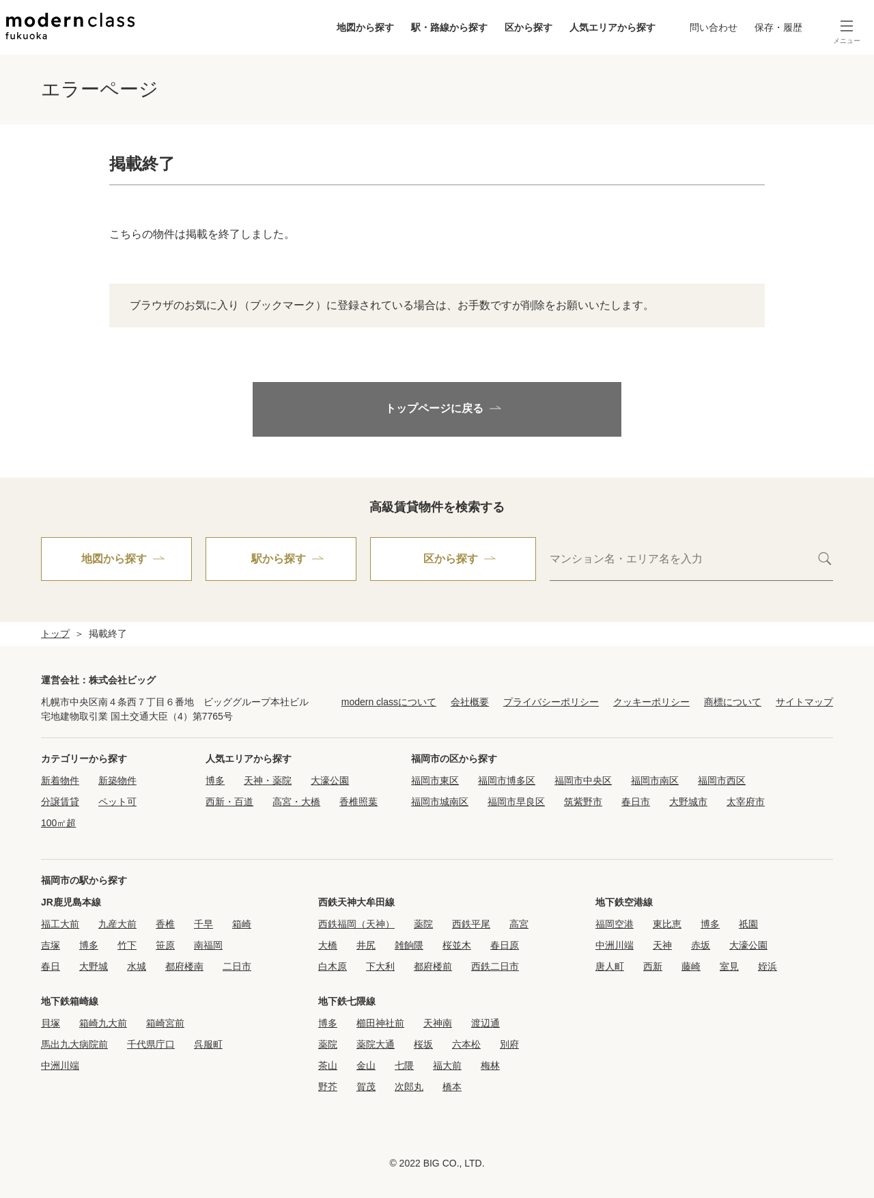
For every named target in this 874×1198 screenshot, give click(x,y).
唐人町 (609, 966)
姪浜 (767, 966)
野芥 (327, 1086)
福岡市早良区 (516, 801)
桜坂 (423, 1044)
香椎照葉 (358, 801)
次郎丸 (409, 1086)
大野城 (93, 966)
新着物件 (60, 780)
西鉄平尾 (471, 923)
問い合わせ (713, 27)
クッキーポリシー (651, 701)
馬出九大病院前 (74, 1044)
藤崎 (691, 966)
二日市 (237, 966)
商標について (732, 701)
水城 (136, 966)
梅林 (490, 1065)
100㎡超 (58, 822)
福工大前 (60, 923)
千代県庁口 (151, 1044)
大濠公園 (330, 780)
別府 (509, 1044)
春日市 (635, 801)
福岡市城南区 (439, 801)
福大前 (447, 1065)
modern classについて (388, 701)
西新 (652, 966)
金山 (366, 1065)
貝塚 (50, 1023)
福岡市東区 (435, 780)
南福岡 (208, 945)
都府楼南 (184, 966)
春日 (50, 966)
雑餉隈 (409, 945)
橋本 (452, 1086)
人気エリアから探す (612, 27)
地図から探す (365, 27)
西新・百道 (229, 801)
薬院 (423, 923)
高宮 (518, 923)
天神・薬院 (268, 780)
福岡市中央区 (583, 780)
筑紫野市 (583, 801)
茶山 (327, 1065)
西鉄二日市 (495, 966)
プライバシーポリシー (551, 701)
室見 (729, 966)
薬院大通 (375, 1044)
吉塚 (50, 945)
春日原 (504, 945)
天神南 (437, 1023)
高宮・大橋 (296, 801)
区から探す (528, 27)
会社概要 (470, 701)
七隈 (404, 1065)
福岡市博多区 (506, 780)
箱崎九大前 (103, 1023)
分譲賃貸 (60, 801)
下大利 (380, 966)
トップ (55, 633)
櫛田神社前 (380, 1023)
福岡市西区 (722, 780)
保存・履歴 (778, 27)
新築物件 (117, 780)
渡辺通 (485, 1023)
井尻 (366, 945)
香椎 (165, 923)
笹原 (165, 945)
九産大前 (117, 923)
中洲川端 (614, 945)
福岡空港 (614, 923)
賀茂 (366, 1086)
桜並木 (456, 945)
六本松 (466, 1044)
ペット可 (117, 801)
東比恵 (667, 923)
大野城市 (688, 801)
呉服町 (208, 1044)
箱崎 (241, 923)
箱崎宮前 (165, 1023)
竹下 (127, 945)
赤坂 (700, 945)
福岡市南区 (655, 780)
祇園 (748, 923)
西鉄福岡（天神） (356, 923)
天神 (662, 945)
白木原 (332, 966)
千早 (203, 923)
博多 (215, 780)
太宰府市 (746, 801)
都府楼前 (433, 966)
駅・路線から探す (449, 27)
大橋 (327, 945)
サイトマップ (804, 701)
